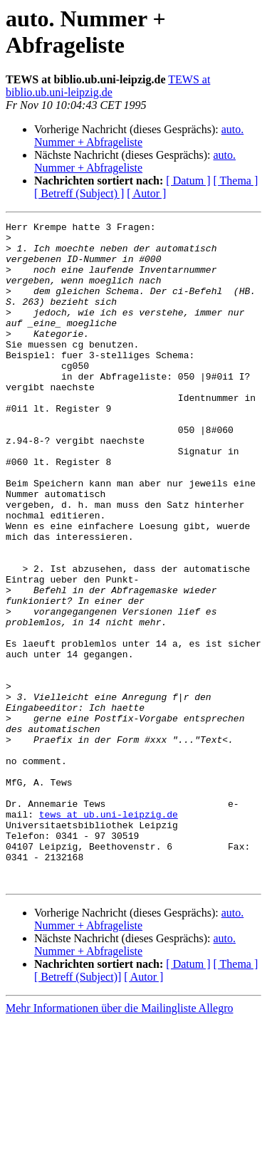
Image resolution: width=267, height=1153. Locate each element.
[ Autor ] (146, 193)
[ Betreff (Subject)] (77, 1109)
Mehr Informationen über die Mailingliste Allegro (119, 1140)
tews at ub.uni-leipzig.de (108, 933)
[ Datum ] (188, 180)
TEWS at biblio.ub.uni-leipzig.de (108, 85)
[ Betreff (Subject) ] (79, 193)
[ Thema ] (236, 180)
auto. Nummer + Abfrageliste (139, 135)
